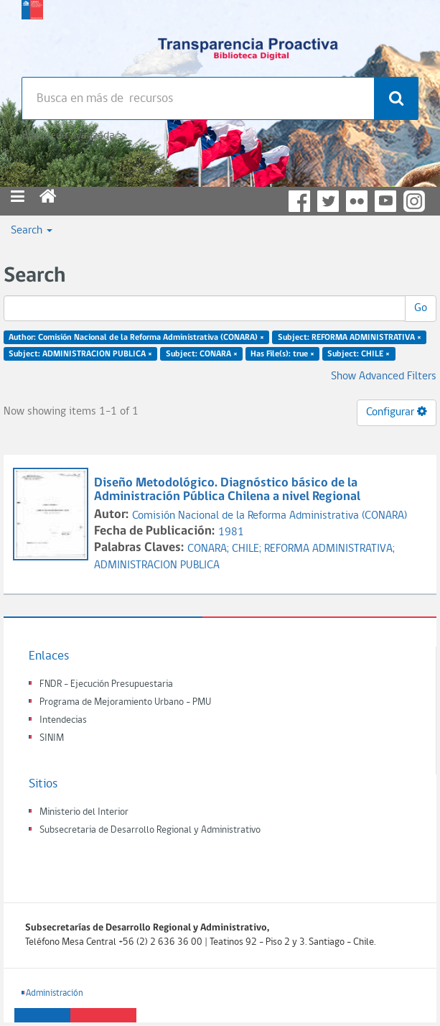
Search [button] (31, 230)
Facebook (299, 201)
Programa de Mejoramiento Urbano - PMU (125, 702)
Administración (54, 993)
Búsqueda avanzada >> (74, 136)
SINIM (51, 738)
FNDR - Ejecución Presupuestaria (106, 684)
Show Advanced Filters (383, 376)
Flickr (357, 201)
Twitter (328, 201)
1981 (231, 532)
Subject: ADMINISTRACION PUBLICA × (80, 354)
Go (420, 308)
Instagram (414, 201)
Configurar (396, 411)
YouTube (385, 201)
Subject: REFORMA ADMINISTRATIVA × (349, 337)
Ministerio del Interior (83, 812)
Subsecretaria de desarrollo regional (32, 36)
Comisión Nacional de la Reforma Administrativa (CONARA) (269, 516)
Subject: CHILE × (358, 354)
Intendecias (63, 720)
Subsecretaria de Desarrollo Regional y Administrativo (150, 830)
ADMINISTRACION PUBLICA (157, 565)
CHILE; (248, 549)
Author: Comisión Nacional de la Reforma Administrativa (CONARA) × (136, 337)
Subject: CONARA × (202, 354)
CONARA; (209, 549)
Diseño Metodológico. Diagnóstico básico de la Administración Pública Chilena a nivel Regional (228, 490)
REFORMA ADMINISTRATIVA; (329, 549)
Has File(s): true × (282, 354)
